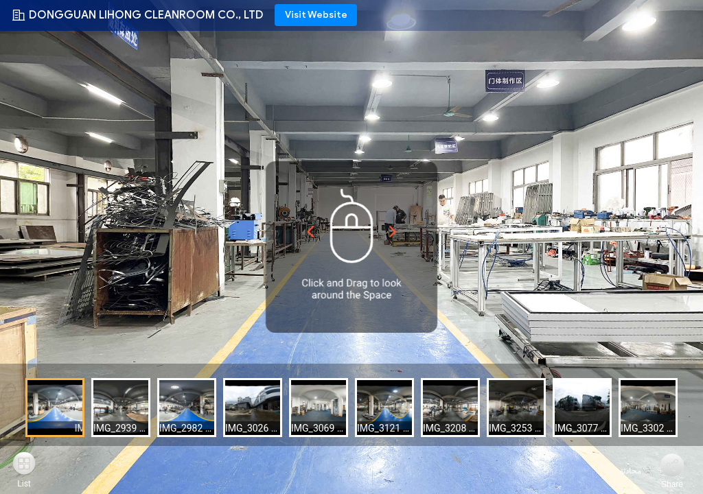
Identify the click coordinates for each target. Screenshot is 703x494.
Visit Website (316, 15)
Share (672, 484)
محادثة (622, 471)
